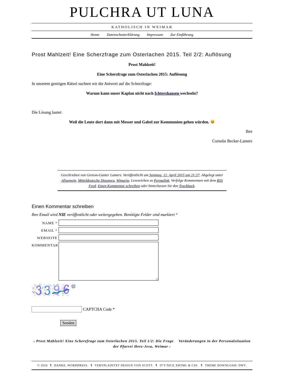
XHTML (181, 365)
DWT (242, 365)
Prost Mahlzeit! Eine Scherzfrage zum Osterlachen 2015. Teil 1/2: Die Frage (105, 341)
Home (94, 34)
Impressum (155, 34)
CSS (194, 365)
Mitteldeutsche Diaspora (96, 180)
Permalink (161, 180)
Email (47, 230)
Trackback (186, 186)
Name (48, 223)
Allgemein (68, 180)
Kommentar (45, 245)
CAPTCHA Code (97, 309)
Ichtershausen (167, 93)
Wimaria (122, 180)
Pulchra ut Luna (142, 12)
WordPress (77, 365)
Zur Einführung (182, 34)
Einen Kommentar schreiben (119, 186)
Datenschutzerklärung (123, 34)
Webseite (47, 238)
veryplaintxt (107, 365)
